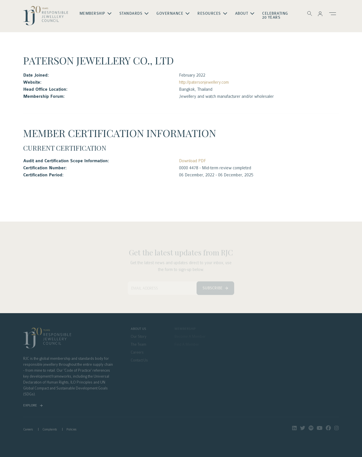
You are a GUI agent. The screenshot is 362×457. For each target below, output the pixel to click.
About (241, 14)
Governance (170, 14)
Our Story (138, 337)
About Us (138, 329)
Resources (209, 14)
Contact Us (139, 360)
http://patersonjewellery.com (204, 82)
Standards (131, 14)
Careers (137, 352)
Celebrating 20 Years (275, 16)
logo (45, 16)
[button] (320, 13)
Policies (71, 429)
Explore (30, 405)
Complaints (49, 429)
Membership (92, 14)
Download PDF (192, 161)
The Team (138, 344)
